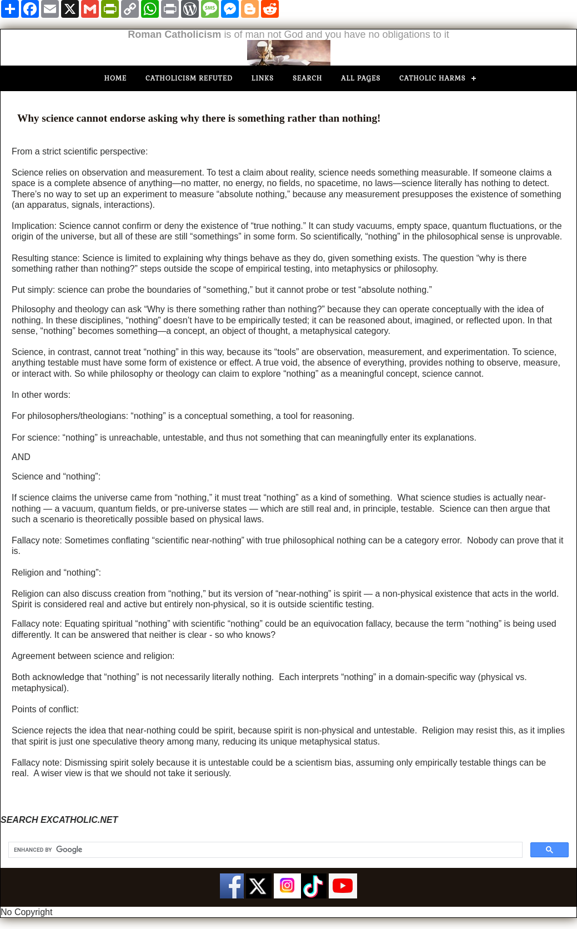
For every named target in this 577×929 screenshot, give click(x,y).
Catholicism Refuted (189, 78)
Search (307, 78)
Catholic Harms (432, 78)
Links (263, 78)
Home (115, 78)
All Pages (360, 78)
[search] (264, 850)
